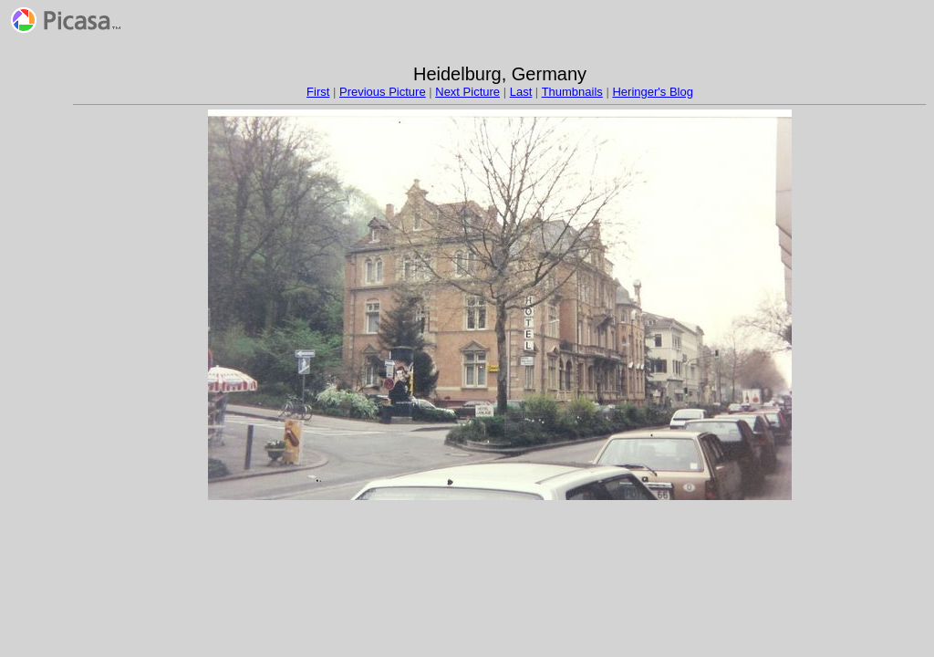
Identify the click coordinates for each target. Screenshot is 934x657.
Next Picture (467, 92)
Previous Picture (382, 92)
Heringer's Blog (652, 92)
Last (521, 92)
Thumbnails (572, 92)
